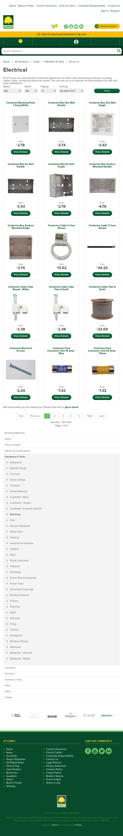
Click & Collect (67, 5)
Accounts (11, 755)
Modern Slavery (54, 776)
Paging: (45, 86)
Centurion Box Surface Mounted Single (21, 227)
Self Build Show (15, 762)
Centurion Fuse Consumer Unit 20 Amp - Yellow (102, 351)
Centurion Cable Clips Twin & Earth (61, 288)
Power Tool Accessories (23, 578)
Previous (35, 416)
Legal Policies (53, 762)
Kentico (55, 825)
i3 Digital (78, 825)
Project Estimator (15, 759)
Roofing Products (19, 595)
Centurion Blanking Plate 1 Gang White (20, 104)
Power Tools (16, 583)
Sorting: (63, 86)
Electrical (15, 514)
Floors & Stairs (13, 444)
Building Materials (15, 433)
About (12, 5)
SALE (8, 691)
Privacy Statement (56, 766)
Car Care (15, 474)
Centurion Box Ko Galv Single (61, 165)
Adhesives (16, 462)
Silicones (15, 618)
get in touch (71, 407)
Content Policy (54, 769)
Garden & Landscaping (17, 450)
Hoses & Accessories (21, 543)
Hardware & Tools (54, 61)
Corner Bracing (18, 491)
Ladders (14, 549)
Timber (9, 697)
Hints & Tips (13, 766)
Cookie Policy (53, 772)
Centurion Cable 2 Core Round (61, 227)
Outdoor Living (13, 679)
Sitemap (10, 786)
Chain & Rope (17, 479)
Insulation (10, 667)
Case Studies (13, 769)
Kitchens (10, 673)
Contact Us (113, 5)
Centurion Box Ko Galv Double (21, 165)
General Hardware (20, 526)
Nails (12, 554)
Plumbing (15, 572)
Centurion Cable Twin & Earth (102, 288)
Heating (14, 537)
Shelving (15, 606)
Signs (13, 612)
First (21, 416)
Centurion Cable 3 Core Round (102, 227)
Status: (7, 86)
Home (6, 61)
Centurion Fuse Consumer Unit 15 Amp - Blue (61, 351)
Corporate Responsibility (91, 5)
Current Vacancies (46, 5)
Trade (36, 61)
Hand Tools (16, 531)
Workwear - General (21, 653)
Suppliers (11, 776)
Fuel (12, 520)
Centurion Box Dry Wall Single (102, 104)
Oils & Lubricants (19, 560)
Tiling (13, 624)
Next (90, 416)
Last (101, 416)
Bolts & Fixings (18, 468)
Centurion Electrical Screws (20, 349)
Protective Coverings (21, 589)
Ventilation (16, 635)
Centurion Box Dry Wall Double (61, 104)
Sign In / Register (110, 10)
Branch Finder (26, 5)
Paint (7, 685)
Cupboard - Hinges (20, 503)
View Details (20, 152)
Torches (14, 629)
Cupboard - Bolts (19, 497)
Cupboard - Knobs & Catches (26, 508)
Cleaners (15, 485)
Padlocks (15, 566)
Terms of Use (53, 782)
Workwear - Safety (20, 658)
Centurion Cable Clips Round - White (20, 288)
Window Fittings (19, 641)
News (9, 752)
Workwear (15, 647)
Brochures (12, 772)
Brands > (107, 715)
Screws (14, 601)
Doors (8, 439)
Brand (28, 86)
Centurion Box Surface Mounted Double (102, 165)
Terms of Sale (53, 779)
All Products (21, 61)
